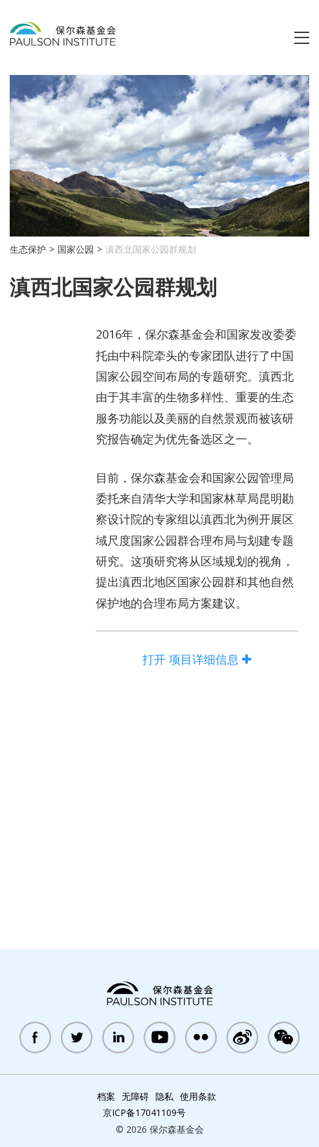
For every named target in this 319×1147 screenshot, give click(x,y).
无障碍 (135, 1096)
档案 (106, 1096)
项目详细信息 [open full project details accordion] (196, 659)
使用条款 (198, 1096)
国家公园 (76, 249)
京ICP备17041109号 (144, 1112)
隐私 (164, 1096)
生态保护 (28, 249)
